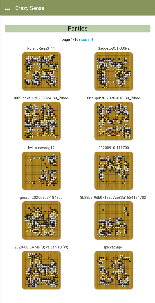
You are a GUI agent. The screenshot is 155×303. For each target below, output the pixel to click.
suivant (87, 39)
